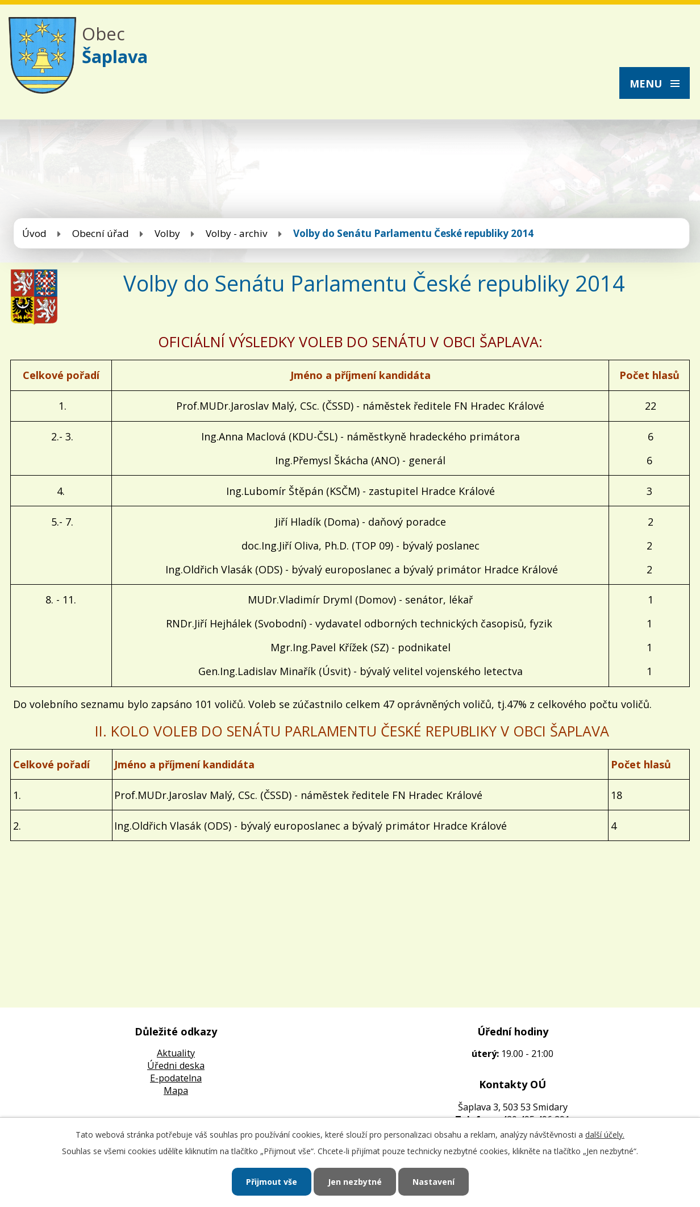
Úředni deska (176, 1065)
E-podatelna (176, 1078)
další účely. (604, 1134)
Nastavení (434, 1181)
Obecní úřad (100, 233)
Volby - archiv (237, 233)
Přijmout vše (271, 1181)
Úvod (34, 233)
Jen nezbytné (355, 1181)
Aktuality (176, 1053)
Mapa (176, 1090)
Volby (167, 233)
